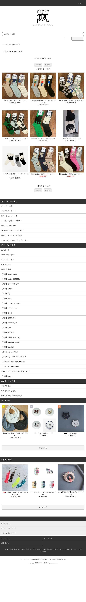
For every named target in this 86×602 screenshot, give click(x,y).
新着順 (49, 58)
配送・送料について (27, 549)
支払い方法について (15, 549)
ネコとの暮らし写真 (8, 391)
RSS (41, 551)
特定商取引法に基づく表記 (50, 549)
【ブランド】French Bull (13, 44)
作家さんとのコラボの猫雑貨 (11, 396)
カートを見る (48, 538)
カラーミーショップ (25, 559)
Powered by (43, 563)
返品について (37, 549)
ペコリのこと (6, 386)
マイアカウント (5, 538)
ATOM (44, 551)
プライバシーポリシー (64, 549)
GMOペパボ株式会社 (49, 559)
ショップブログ (77, 549)
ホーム (4, 44)
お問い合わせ (5, 543)
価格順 (44, 58)
